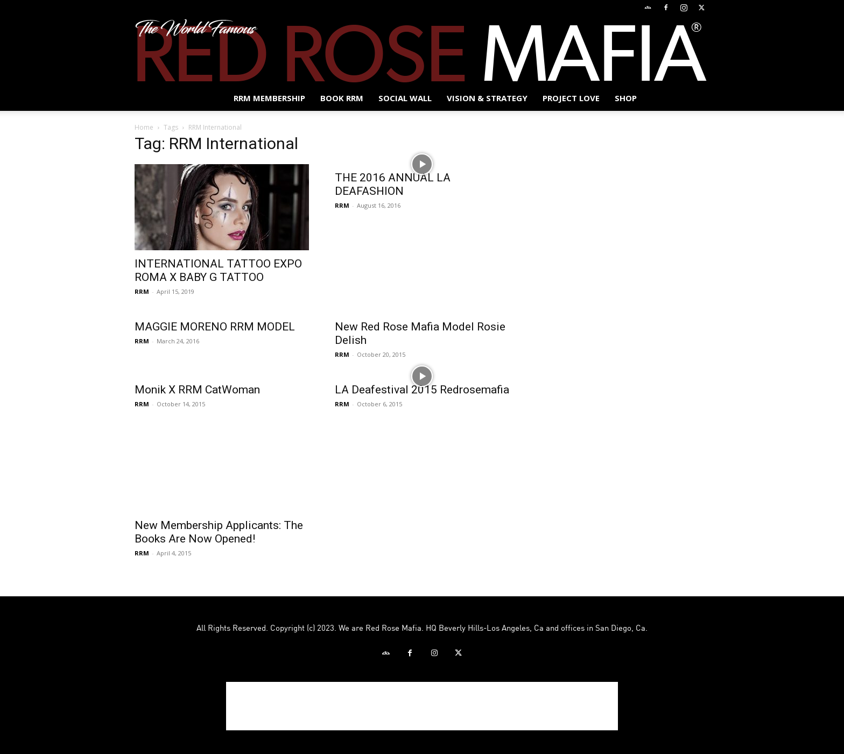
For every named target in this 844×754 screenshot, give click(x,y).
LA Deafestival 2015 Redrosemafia (422, 389)
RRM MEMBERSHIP (269, 98)
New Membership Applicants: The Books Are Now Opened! (219, 532)
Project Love (571, 98)
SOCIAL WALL (405, 98)
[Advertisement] (422, 706)
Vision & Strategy (487, 98)
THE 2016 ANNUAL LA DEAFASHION (393, 184)
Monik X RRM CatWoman (197, 389)
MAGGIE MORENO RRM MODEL (215, 326)
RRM (142, 291)
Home (144, 127)
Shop (626, 98)
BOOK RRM (341, 98)
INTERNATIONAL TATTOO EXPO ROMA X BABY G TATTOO (218, 270)
